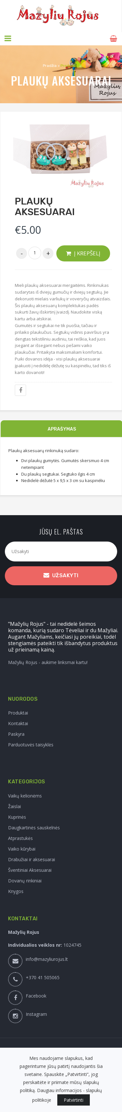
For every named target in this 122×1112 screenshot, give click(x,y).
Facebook (36, 995)
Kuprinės (17, 817)
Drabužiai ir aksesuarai (31, 859)
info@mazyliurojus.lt (47, 959)
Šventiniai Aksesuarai (30, 870)
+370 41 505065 (43, 977)
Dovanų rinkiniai (25, 880)
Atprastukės (20, 838)
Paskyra (16, 734)
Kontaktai (18, 723)
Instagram (36, 1014)
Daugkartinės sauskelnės (34, 827)
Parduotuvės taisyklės (30, 745)
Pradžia (50, 65)
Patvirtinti (73, 1100)
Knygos (15, 891)
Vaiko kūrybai (21, 848)
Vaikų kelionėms (25, 795)
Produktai (18, 713)
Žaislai (14, 806)
